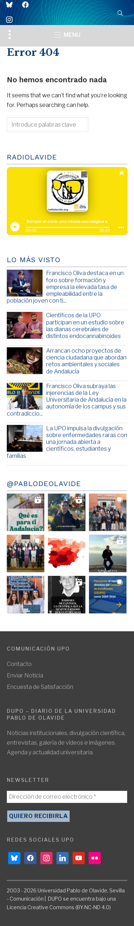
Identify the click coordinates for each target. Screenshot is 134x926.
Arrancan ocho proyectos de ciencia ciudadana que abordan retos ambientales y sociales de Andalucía (86, 361)
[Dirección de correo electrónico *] (67, 797)
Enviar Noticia (25, 675)
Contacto (19, 664)
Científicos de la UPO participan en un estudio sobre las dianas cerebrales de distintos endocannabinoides (85, 325)
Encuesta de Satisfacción (40, 687)
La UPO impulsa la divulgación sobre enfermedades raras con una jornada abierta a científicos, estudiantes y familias (67, 442)
